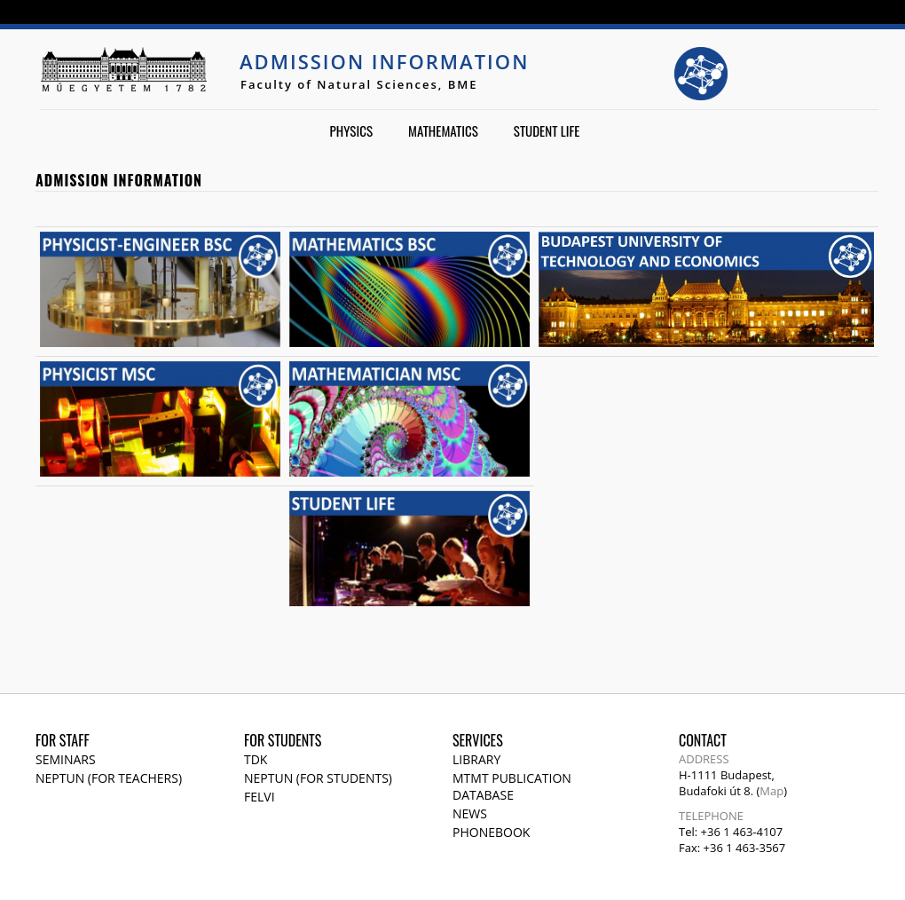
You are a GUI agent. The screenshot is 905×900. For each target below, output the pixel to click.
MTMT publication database (511, 786)
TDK (255, 759)
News (469, 813)
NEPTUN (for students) (318, 778)
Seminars (65, 759)
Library (476, 759)
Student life (547, 130)
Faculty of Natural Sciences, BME (359, 84)
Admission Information (384, 61)
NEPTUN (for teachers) (108, 778)
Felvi (259, 796)
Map (771, 791)
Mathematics (443, 130)
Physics (351, 130)
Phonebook (491, 832)
